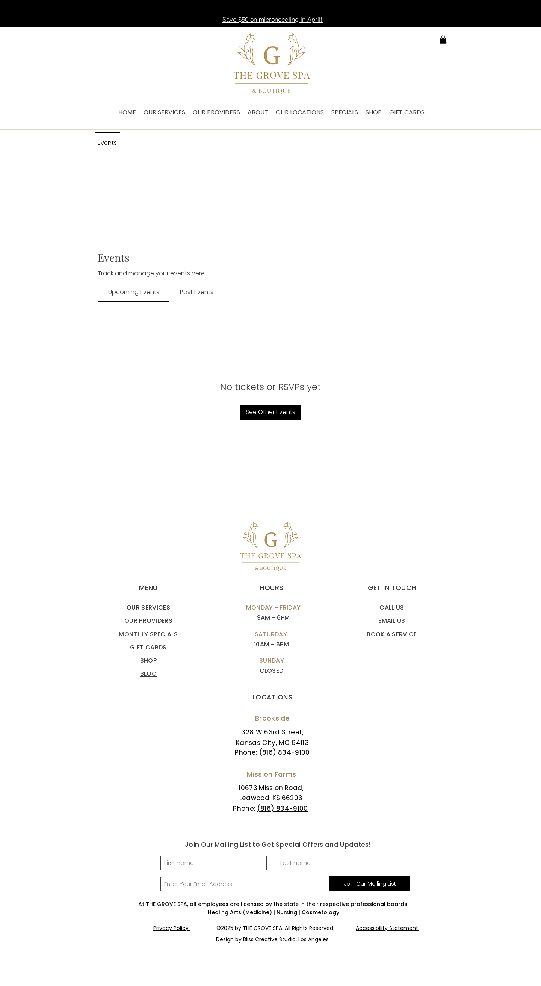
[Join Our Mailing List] (369, 883)
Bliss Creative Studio (269, 939)
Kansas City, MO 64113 (272, 742)
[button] (443, 39)
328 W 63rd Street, (272, 732)
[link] (133, 292)
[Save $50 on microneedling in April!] (272, 19)
